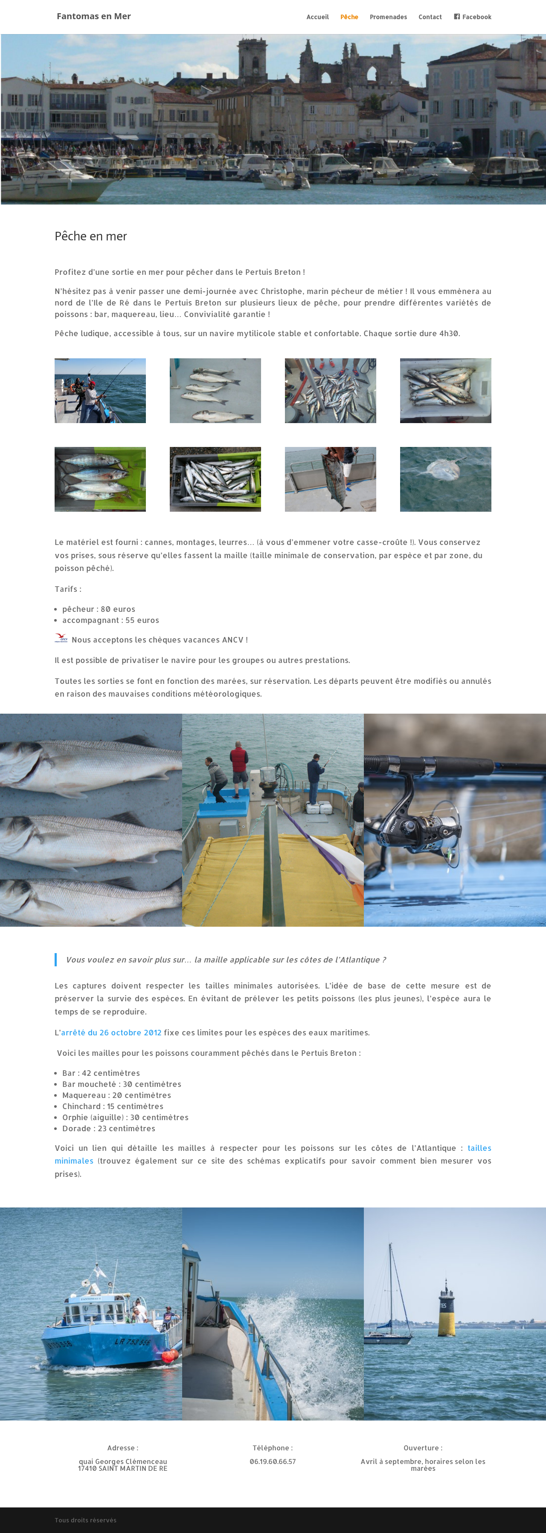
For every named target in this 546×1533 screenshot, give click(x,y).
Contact (430, 17)
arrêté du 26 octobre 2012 (111, 1032)
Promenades (388, 17)
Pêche (349, 17)
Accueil (317, 17)
